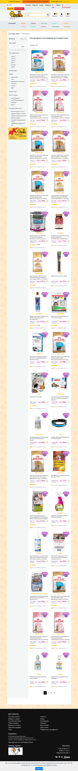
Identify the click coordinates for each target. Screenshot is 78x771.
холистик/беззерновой (17, 100)
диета (12, 104)
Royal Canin (14, 77)
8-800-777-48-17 (64, 751)
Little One (13, 83)
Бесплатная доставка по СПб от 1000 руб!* (36, 1)
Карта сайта (44, 727)
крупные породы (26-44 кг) (18, 115)
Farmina (13, 85)
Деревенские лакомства (17, 81)
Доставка (27, 5)
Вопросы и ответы (14, 725)
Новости (35, 5)
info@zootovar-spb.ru (63, 753)
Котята (23, 27)
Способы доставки (14, 721)
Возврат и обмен (14, 719)
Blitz (12, 88)
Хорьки (43, 27)
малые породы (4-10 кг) (17, 111)
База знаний (44, 725)
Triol (12, 79)
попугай (13, 64)
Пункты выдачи (13, 723)
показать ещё (13, 70)
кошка (13, 56)
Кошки (23, 23)
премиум (13, 102)
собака (13, 58)
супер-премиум (15, 98)
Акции (41, 5)
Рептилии (55, 27)
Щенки (33, 27)
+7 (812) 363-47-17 (64, 748)
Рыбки (54, 23)
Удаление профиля (14, 727)
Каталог (12, 23)
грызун (13, 60)
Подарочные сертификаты (49, 729)
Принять (39, 768)
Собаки (33, 23)
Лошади (67, 27)
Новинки (48, 5)
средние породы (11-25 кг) (18, 113)
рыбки (13, 67)
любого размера (15, 118)
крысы (13, 62)
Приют (58, 5)
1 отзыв (38, 244)
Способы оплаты (14, 717)
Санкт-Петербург (15, 1)
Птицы (66, 23)
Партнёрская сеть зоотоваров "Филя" (20, 742)
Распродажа (66, 6)
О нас (53, 6)
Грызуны (44, 23)
